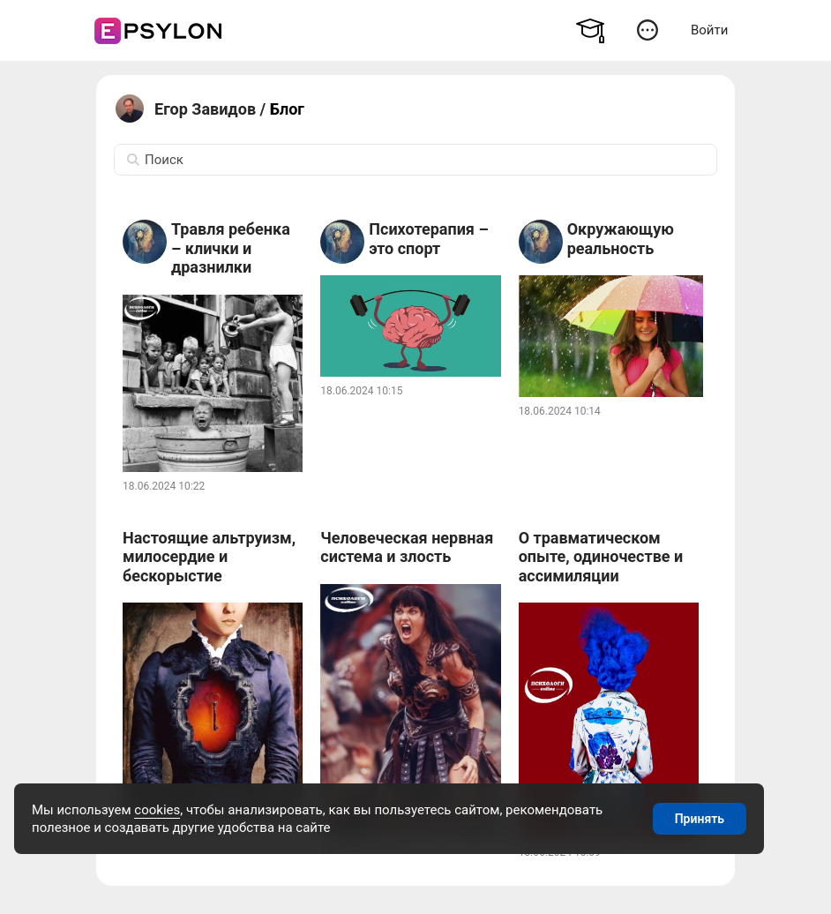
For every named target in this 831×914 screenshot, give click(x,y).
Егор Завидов (205, 109)
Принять (699, 819)
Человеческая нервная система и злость (406, 547)
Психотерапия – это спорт (428, 239)
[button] (647, 29)
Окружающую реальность (620, 239)
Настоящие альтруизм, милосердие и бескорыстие (209, 556)
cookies (157, 810)
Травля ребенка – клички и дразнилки (230, 248)
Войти (709, 30)
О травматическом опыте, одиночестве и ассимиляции (601, 556)
